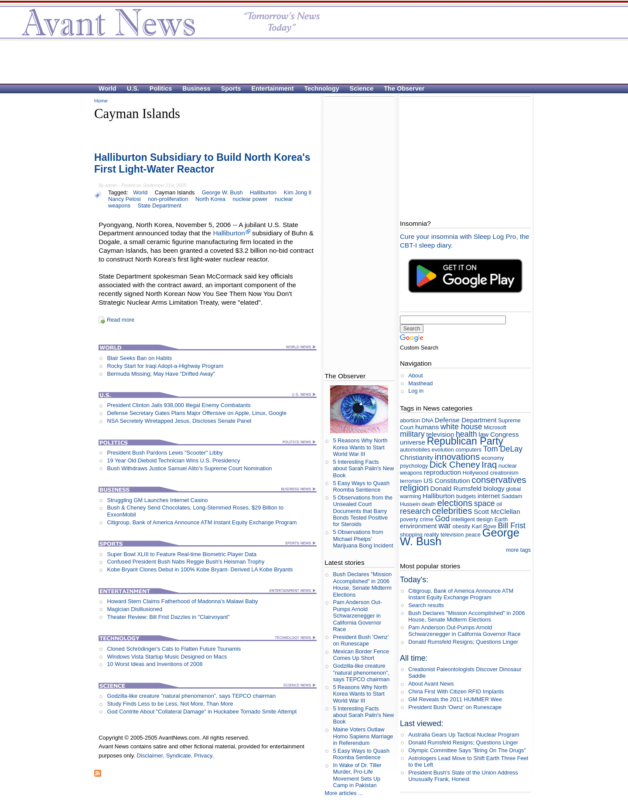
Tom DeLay (503, 449)
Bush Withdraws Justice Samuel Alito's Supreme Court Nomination (189, 468)
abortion (410, 420)
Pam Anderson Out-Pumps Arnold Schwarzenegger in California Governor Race (357, 615)
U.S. (133, 88)
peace (473, 534)
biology (494, 488)
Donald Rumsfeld (456, 488)
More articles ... (343, 793)
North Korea (210, 199)
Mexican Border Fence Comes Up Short (361, 654)
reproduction (442, 472)
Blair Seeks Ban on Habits (139, 358)
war (444, 525)
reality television (444, 534)
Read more (120, 319)
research (415, 511)
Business (196, 88)
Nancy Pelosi (124, 199)
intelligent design (472, 519)
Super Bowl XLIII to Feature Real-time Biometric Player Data (181, 554)
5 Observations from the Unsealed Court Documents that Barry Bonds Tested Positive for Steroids (362, 510)
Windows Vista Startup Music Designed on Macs (167, 656)
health (466, 434)
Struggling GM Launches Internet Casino (157, 500)
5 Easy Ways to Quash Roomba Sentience (361, 486)
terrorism (411, 481)
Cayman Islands (175, 192)
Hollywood (475, 472)
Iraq (489, 464)
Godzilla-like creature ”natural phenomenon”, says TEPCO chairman (191, 696)
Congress (504, 434)
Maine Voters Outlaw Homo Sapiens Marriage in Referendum (363, 736)
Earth (501, 519)
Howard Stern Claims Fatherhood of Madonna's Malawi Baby (182, 601)
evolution (443, 449)
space (484, 503)
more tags (518, 550)
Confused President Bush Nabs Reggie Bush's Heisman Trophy (185, 561)
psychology (414, 465)
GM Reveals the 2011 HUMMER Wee (455, 699)
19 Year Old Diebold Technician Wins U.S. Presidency (173, 460)
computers (468, 449)
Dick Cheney (455, 464)
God (442, 518)
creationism (504, 472)
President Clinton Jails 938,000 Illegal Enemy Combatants (178, 405)
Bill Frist (512, 525)
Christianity (416, 457)
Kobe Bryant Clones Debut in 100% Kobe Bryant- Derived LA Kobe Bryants (200, 569)
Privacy (203, 755)
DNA (427, 420)
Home (101, 100)
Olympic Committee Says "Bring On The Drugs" (467, 750)
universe (412, 442)
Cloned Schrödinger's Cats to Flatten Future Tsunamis (174, 648)
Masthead (420, 383)
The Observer (404, 88)
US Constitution (446, 480)
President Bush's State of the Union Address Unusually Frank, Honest (463, 775)
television (440, 434)
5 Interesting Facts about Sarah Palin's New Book (363, 469)
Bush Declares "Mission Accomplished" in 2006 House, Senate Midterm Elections (362, 584)
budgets (466, 496)
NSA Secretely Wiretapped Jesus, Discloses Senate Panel (179, 421)
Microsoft (495, 427)
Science (362, 88)
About (415, 375)
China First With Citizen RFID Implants (456, 691)
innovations (457, 457)
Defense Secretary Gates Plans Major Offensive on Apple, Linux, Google (197, 413)
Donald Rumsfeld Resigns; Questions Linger (463, 642)
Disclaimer (150, 755)
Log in (415, 390)
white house (461, 426)
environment (418, 526)
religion (414, 487)
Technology (321, 88)
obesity (462, 526)
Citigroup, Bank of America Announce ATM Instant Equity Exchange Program (202, 522)
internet (489, 495)
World (107, 88)
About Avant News (431, 683)
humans (427, 427)
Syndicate (178, 755)
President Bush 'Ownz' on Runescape (361, 640)
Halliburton (263, 192)
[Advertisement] (309, 61)
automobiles (415, 449)
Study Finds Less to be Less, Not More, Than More (170, 703)
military (412, 434)
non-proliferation (168, 199)
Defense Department (466, 420)
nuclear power (249, 199)
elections (454, 503)
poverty (409, 519)
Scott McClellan (497, 511)
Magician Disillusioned (134, 609)
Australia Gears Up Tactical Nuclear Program (463, 734)
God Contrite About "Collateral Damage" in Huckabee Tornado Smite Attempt (202, 711)
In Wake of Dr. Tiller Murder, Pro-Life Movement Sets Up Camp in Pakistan (357, 775)
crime (426, 519)
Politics (161, 88)
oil (499, 504)
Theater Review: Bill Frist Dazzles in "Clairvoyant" (168, 617)
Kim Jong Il (297, 192)
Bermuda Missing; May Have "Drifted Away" (161, 373)
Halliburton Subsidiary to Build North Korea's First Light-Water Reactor (202, 163)
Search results (426, 605)
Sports (231, 88)
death (429, 504)
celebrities (452, 511)
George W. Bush (222, 192)
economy (492, 458)
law (483, 434)
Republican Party (465, 441)
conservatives (498, 480)
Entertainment (272, 88)
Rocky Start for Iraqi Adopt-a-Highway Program (165, 366)
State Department (159, 205)
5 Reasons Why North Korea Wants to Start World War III (360, 447)
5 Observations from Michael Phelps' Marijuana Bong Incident (363, 539)
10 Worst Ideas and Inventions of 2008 (154, 664)
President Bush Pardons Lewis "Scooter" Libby (164, 452)
